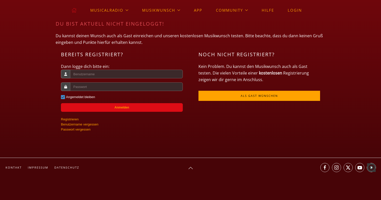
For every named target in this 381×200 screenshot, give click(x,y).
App (198, 10)
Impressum (38, 167)
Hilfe (268, 10)
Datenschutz (66, 167)
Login (295, 10)
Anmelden (122, 107)
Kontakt (14, 167)
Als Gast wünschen (259, 96)
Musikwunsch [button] (161, 10)
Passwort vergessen (76, 129)
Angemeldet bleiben (80, 97)
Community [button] (232, 10)
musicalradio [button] (109, 10)
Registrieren (70, 119)
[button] (190, 168)
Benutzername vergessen (79, 124)
